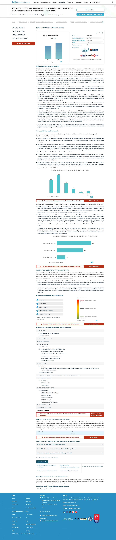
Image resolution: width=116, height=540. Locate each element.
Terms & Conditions (31, 524)
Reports (36, 2)
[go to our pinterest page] (73, 512)
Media (13, 508)
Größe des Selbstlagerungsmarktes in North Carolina (46, 466)
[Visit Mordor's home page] (21, 2)
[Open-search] (113, 2)
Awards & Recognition (17, 511)
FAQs (27, 511)
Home (13, 498)
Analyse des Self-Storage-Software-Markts (92, 466)
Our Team (28, 501)
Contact (86, 2)
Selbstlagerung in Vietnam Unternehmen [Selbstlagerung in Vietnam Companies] (47, 489)
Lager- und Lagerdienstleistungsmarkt (69, 470)
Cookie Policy (29, 527)
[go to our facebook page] (67, 512)
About (54, 2)
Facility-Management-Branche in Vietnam (47, 470)
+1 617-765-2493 (95, 2)
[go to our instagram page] (76, 512)
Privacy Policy (15, 527)
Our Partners (29, 504)
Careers (14, 524)
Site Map (28, 531)
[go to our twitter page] (70, 512)
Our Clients (15, 504)
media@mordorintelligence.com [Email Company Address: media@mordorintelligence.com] (50, 520)
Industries (78, 2)
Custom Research (45, 2)
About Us (14, 501)
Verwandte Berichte (42, 461)
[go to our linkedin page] (64, 512)
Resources (71, 2)
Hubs (27, 521)
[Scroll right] (103, 22)
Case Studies (29, 514)
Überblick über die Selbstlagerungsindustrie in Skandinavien (70, 466)
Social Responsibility (31, 508)
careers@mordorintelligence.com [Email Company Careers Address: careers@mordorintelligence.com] (71, 505)
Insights (14, 514)
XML (13, 531)
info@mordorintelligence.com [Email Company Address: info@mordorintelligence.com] (49, 515)
